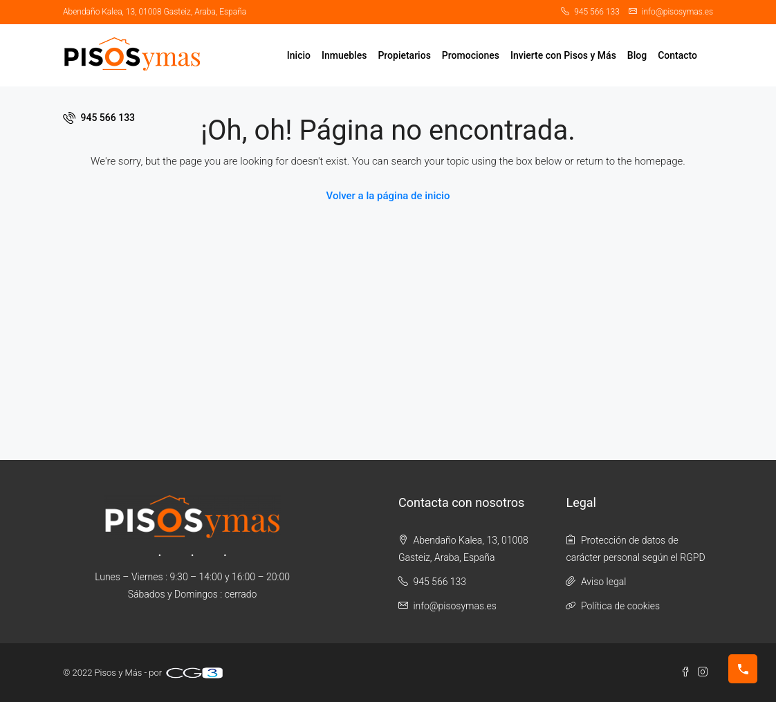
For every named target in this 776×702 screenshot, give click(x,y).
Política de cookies (620, 605)
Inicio (299, 55)
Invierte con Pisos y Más (563, 55)
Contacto (677, 55)
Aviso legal (603, 581)
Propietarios (404, 55)
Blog (637, 55)
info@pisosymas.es (454, 605)
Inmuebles (344, 55)
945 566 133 (99, 117)
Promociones (470, 55)
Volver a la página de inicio (388, 196)
